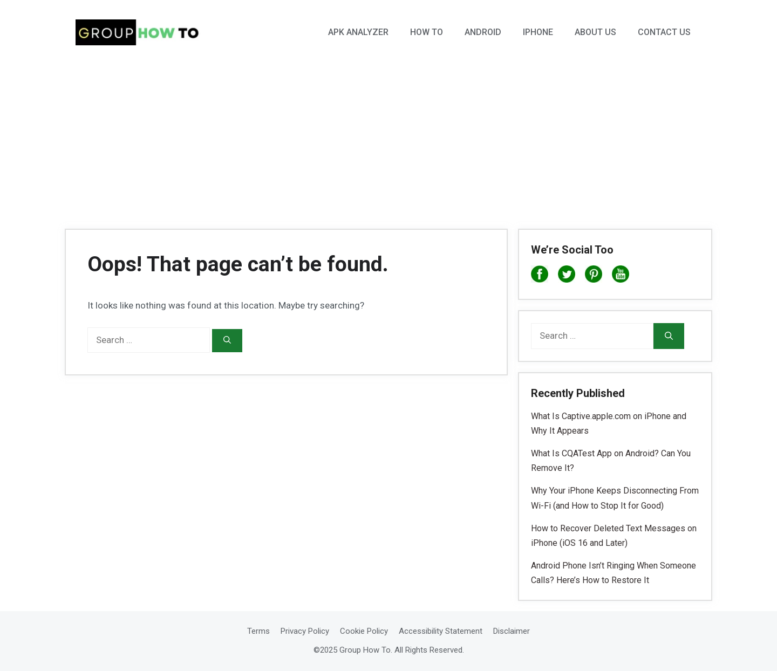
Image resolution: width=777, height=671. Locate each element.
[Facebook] (539, 276)
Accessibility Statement (440, 631)
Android (483, 32)
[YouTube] (620, 276)
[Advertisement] (388, 137)
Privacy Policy (305, 631)
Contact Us (664, 32)
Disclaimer (511, 631)
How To (426, 32)
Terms (258, 631)
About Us (595, 32)
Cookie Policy (364, 631)
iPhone (538, 32)
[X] (566, 276)
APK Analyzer (358, 32)
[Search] (227, 340)
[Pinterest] (593, 276)
